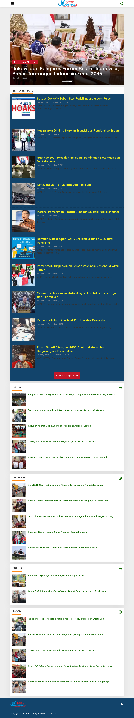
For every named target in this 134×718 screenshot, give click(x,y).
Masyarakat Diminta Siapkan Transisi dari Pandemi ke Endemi (78, 130)
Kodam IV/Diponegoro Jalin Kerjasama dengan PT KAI (56, 575)
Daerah (40, 355)
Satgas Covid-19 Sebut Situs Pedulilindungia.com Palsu (74, 98)
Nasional (40, 134)
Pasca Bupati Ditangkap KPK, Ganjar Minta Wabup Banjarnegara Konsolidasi (71, 349)
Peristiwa (48, 355)
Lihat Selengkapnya (67, 375)
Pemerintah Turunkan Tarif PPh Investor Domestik (71, 320)
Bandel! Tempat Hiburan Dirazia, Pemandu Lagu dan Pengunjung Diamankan (68, 500)
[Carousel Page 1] (63, 81)
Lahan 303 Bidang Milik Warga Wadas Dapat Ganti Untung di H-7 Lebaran (67, 591)
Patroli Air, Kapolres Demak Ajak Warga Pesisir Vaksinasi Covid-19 (62, 547)
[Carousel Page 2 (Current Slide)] (67, 81)
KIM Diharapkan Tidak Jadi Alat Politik (56, 73)
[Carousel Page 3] (70, 81)
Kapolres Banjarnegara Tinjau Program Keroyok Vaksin (57, 532)
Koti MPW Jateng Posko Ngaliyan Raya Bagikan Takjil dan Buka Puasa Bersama (70, 666)
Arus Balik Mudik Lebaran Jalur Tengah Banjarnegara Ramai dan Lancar (66, 485)
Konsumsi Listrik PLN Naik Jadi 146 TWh (64, 185)
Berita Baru (20, 67)
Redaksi (55, 713)
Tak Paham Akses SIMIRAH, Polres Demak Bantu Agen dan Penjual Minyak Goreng (70, 516)
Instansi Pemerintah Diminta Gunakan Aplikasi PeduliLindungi (78, 212)
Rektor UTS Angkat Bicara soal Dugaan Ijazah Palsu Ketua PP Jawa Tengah (67, 457)
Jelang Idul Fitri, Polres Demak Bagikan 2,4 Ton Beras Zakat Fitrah (63, 441)
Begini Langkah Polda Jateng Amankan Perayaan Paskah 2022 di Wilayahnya (68, 681)
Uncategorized (43, 102)
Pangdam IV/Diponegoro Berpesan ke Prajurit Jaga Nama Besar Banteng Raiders (71, 394)
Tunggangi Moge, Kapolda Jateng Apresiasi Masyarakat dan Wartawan (66, 410)
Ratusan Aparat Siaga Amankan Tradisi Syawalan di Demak (59, 426)
